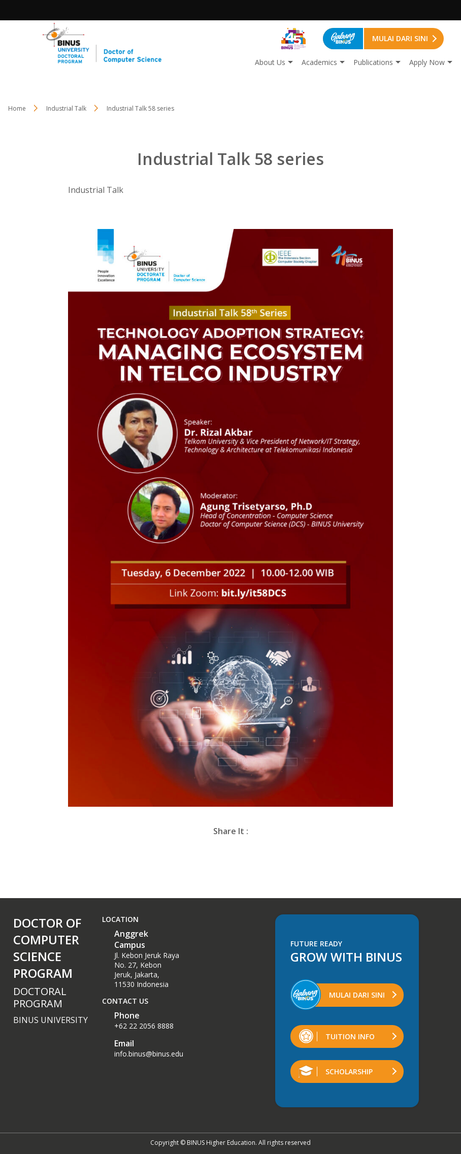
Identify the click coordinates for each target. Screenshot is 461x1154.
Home (17, 108)
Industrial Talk (66, 108)
